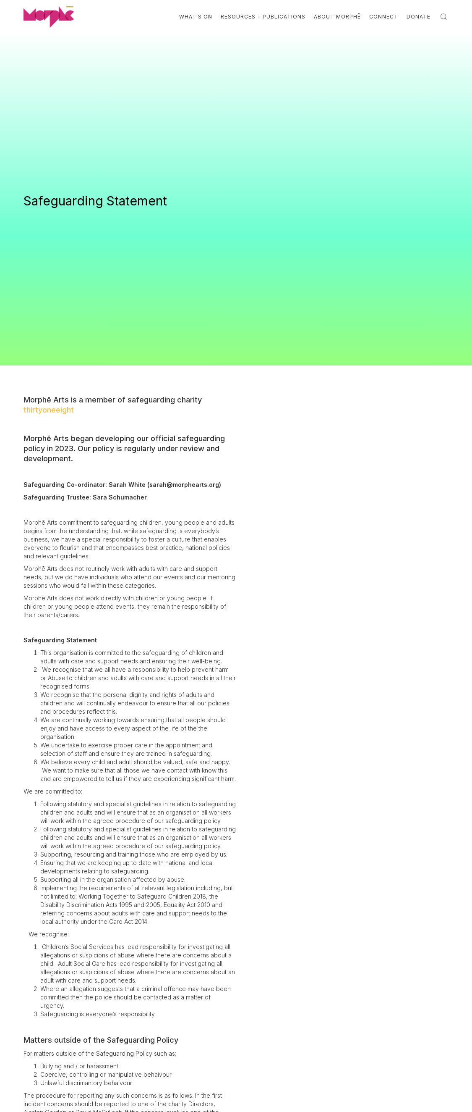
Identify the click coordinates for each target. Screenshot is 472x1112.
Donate (418, 16)
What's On (195, 16)
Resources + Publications (263, 16)
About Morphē (337, 16)
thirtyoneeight (48, 409)
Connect (383, 16)
